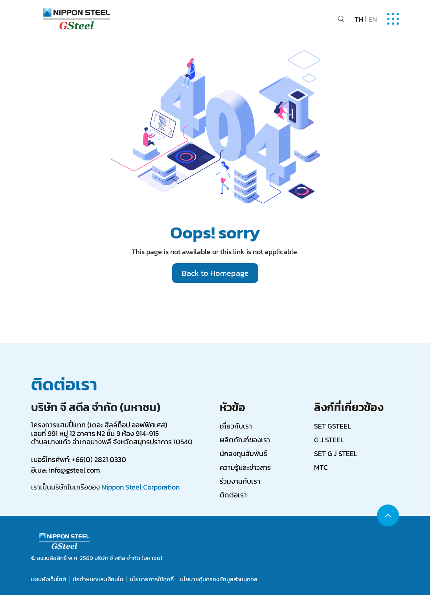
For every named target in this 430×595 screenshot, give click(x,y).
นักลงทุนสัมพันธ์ (243, 453)
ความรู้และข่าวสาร (245, 467)
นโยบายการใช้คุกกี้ (152, 579)
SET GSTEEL (332, 426)
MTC (321, 467)
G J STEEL (329, 439)
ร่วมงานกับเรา (240, 481)
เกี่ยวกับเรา (236, 426)
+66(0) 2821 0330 (99, 459)
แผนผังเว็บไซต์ (48, 579)
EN (372, 19)
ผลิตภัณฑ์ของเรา (245, 439)
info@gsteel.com (74, 470)
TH (359, 19)
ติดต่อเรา (233, 495)
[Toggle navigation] (393, 19)
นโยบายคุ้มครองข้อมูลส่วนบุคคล (218, 579)
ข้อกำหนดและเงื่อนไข (98, 579)
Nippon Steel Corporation (140, 487)
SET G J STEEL (335, 453)
